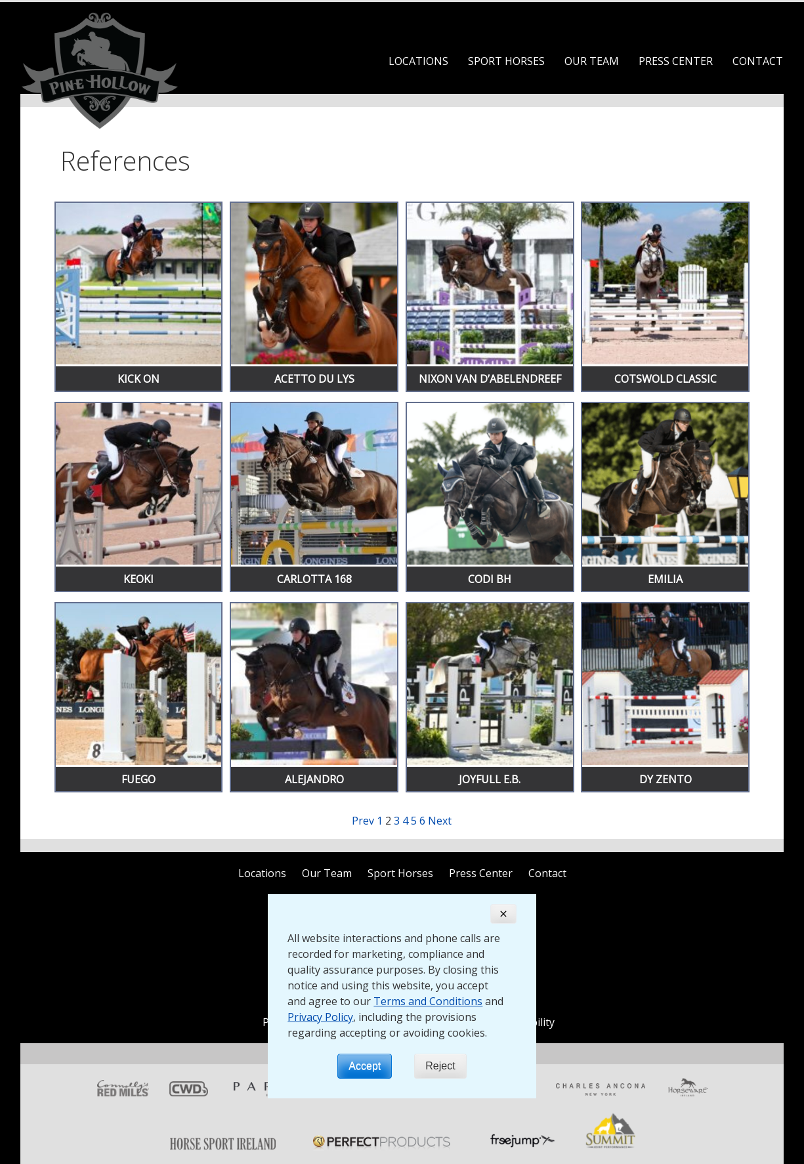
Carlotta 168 (314, 579)
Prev (363, 820)
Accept (365, 1065)
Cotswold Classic (665, 379)
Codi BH (489, 579)
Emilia (665, 579)
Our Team (591, 61)
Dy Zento (665, 779)
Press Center (676, 61)
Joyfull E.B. (489, 779)
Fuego (138, 779)
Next (440, 820)
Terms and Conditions (427, 1001)
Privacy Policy (320, 1017)
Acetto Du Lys (314, 379)
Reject (440, 1065)
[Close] (503, 914)
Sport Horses (506, 61)
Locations (418, 61)
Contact (757, 61)
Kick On (138, 379)
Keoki (138, 579)
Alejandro (314, 779)
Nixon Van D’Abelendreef (490, 379)
